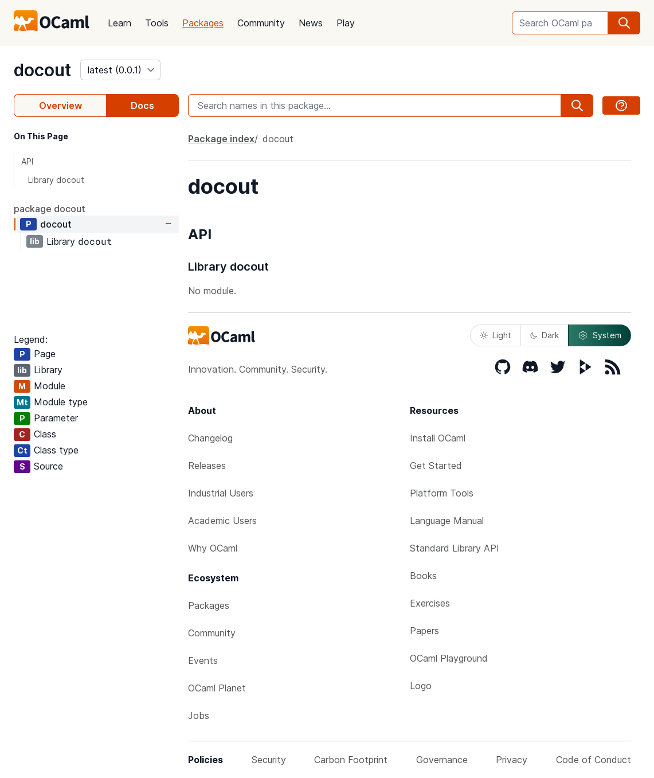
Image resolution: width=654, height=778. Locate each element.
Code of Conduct (593, 759)
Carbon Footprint (350, 759)
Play (345, 23)
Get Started (436, 465)
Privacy (511, 759)
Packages (203, 23)
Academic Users (222, 520)
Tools (157, 23)
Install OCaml (437, 438)
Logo (421, 685)
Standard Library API (454, 548)
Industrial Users (220, 493)
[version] (120, 70)
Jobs (198, 715)
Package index (221, 138)
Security (269, 759)
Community (261, 23)
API (27, 161)
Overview (60, 105)
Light (495, 335)
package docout (49, 208)
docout (42, 70)
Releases (207, 465)
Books (423, 575)
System (599, 335)
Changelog (210, 438)
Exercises (430, 603)
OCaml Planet (217, 688)
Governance (442, 759)
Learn (119, 23)
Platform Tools (441, 493)
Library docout (56, 180)
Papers (424, 630)
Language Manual (447, 520)
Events (203, 660)
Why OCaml (212, 548)
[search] (624, 22)
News (311, 23)
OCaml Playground (449, 658)
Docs (142, 105)
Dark (544, 335)
